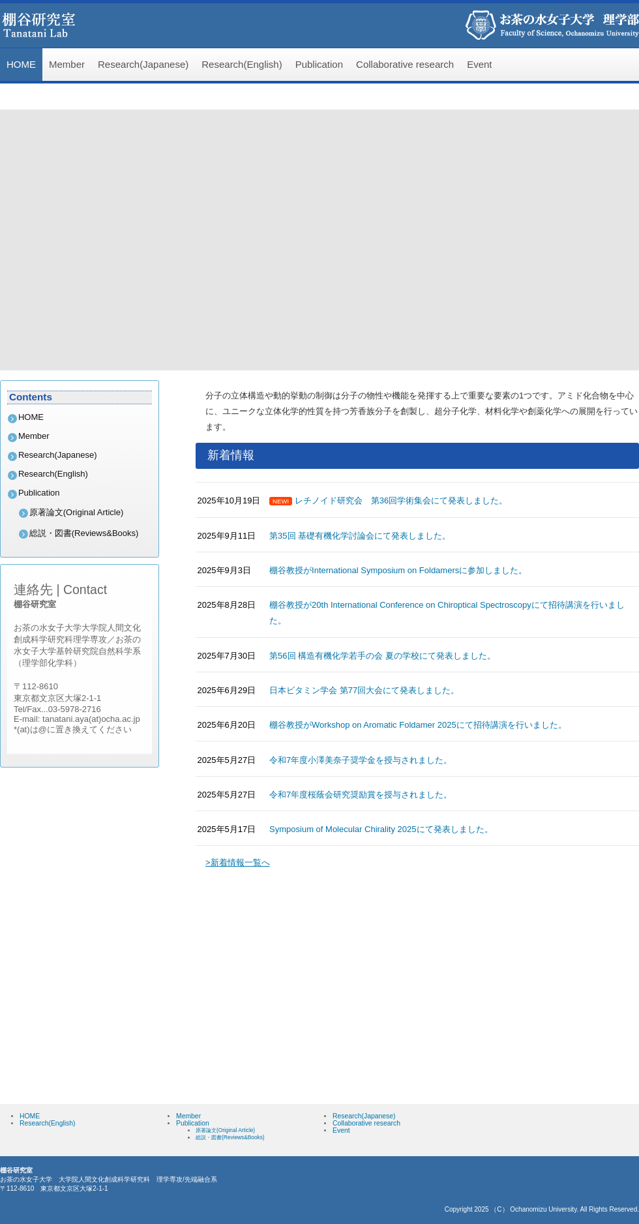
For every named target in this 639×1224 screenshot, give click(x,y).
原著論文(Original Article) (76, 512)
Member (67, 64)
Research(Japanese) (143, 64)
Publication (319, 64)
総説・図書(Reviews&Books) (84, 533)
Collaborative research (405, 64)
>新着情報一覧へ (237, 862)
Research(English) (241, 64)
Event (479, 64)
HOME (21, 64)
